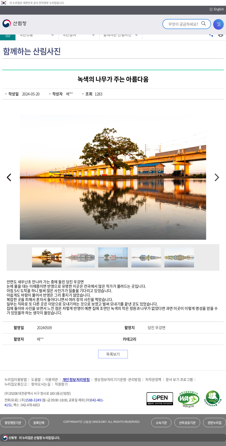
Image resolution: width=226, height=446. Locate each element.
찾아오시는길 (40, 384)
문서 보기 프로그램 (179, 379)
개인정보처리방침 (76, 379)
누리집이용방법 (15, 379)
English (216, 9)
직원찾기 (61, 384)
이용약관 (51, 379)
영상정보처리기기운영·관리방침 (117, 379)
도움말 (36, 379)
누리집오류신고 (15, 384)
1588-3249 (33, 400)
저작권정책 (153, 379)
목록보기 (113, 354)
